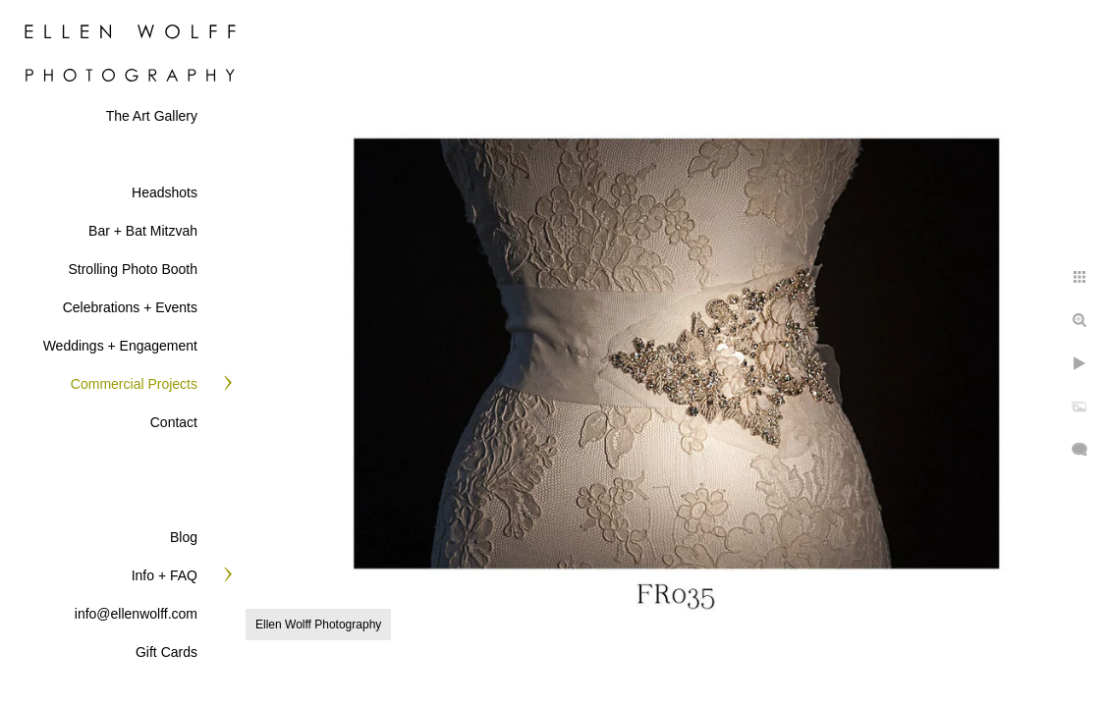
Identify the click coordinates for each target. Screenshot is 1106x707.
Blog (183, 537)
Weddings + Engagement (120, 346)
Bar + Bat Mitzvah (142, 231)
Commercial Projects (134, 384)
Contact (173, 422)
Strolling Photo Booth (132, 269)
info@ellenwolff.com (136, 614)
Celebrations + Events (130, 307)
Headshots (164, 192)
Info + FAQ (164, 575)
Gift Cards (166, 652)
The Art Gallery (151, 116)
